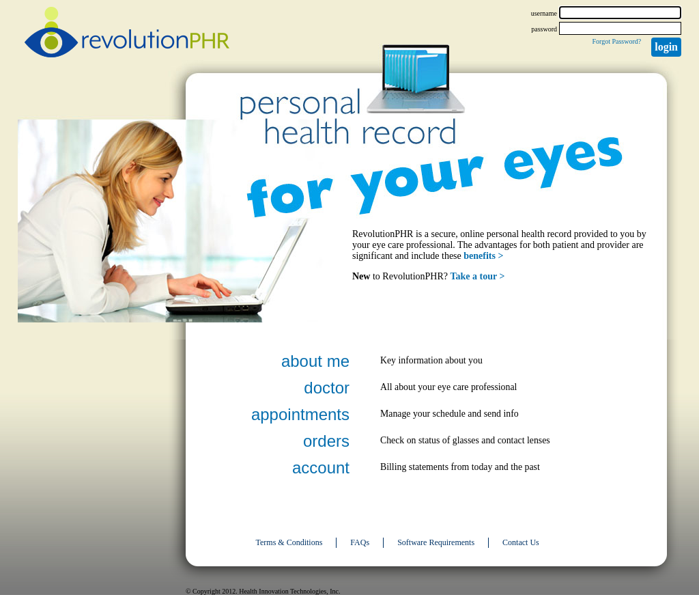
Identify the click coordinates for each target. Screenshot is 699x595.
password (544, 29)
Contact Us (520, 542)
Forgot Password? (616, 41)
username (544, 13)
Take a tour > (478, 276)
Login (666, 47)
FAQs (359, 542)
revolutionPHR (127, 34)
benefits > (483, 256)
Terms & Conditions (289, 542)
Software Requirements (435, 542)
